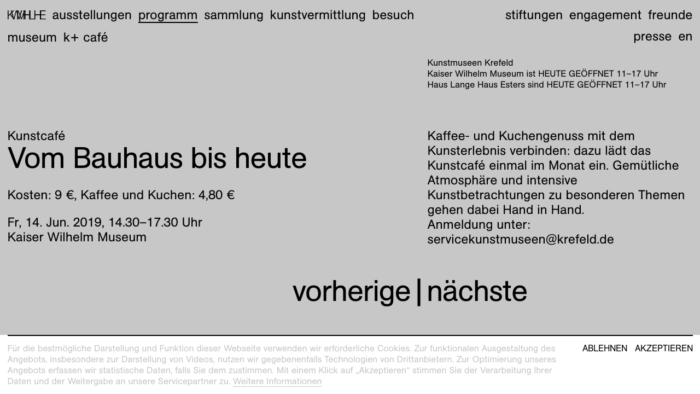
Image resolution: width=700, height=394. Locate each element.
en (685, 36)
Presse (652, 36)
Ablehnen (604, 348)
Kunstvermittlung (318, 15)
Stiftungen (534, 15)
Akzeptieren (664, 348)
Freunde (670, 15)
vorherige (352, 291)
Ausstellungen (92, 15)
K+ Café (85, 37)
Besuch (393, 15)
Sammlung (234, 15)
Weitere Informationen (277, 381)
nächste (477, 291)
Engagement (605, 15)
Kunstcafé (37, 136)
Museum (32, 37)
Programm (168, 15)
